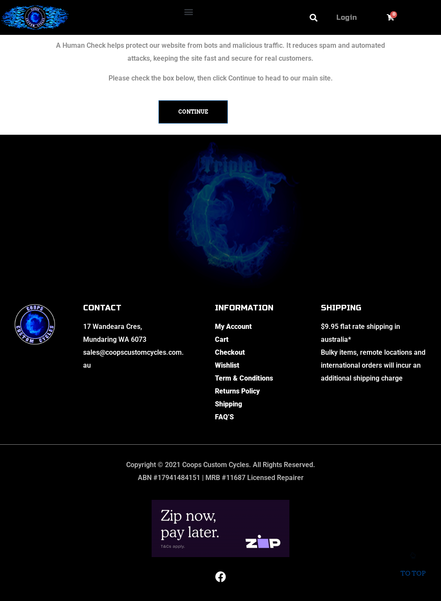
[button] (189, 11)
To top (413, 567)
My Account (233, 326)
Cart (222, 339)
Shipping (228, 404)
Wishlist (227, 365)
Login (346, 17)
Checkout (230, 352)
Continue (193, 111)
